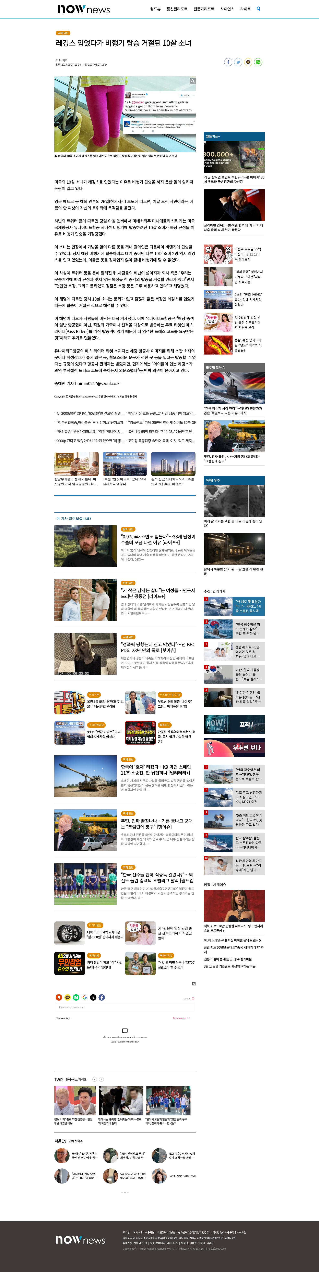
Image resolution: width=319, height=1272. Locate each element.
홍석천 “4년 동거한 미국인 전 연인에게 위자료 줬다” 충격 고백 (84, 1158)
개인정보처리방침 (166, 1232)
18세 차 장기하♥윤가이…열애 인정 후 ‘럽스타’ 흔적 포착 (74, 1121)
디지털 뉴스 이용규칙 (223, 1232)
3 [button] (128, 1192)
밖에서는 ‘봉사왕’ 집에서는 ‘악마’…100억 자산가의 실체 (169, 1121)
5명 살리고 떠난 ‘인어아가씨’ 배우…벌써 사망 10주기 (133, 1178)
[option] (74, 1106)
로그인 (126, 1232)
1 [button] (122, 1192)
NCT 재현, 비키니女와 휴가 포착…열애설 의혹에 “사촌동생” (182, 1158)
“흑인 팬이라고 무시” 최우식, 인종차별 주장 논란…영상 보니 (133, 1158)
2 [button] (125, 1192)
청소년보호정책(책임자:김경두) (194, 1232)
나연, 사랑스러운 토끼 (183, 1176)
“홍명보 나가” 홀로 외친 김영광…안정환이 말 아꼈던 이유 (121, 1121)
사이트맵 (241, 1232)
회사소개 (137, 1232)
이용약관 (149, 1232)
